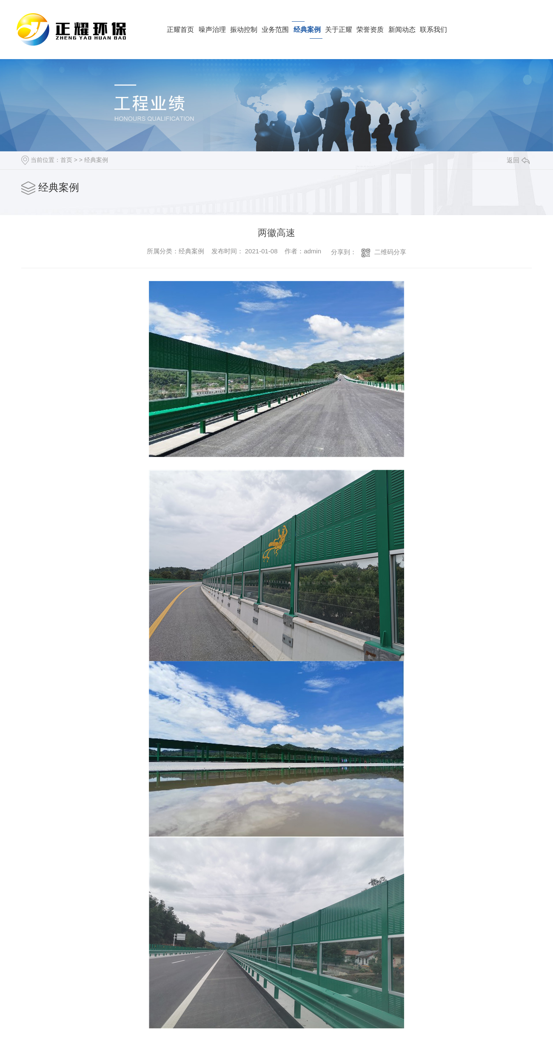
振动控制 (243, 29)
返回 (518, 160)
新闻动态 (402, 29)
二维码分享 (390, 251)
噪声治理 (212, 29)
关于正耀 (338, 29)
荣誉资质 (370, 29)
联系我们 (433, 29)
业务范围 (275, 29)
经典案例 (307, 29)
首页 (66, 159)
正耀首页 (180, 29)
